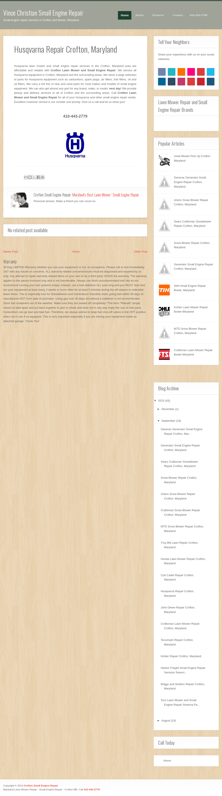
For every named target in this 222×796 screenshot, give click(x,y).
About (139, 15)
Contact (178, 15)
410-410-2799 (198, 15)
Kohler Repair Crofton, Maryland (181, 656)
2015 (161, 400)
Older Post (140, 251)
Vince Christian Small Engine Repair (43, 13)
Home (125, 15)
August (166, 720)
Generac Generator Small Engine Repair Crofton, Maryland (190, 182)
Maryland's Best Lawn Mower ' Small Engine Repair (105, 195)
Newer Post (10, 251)
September (169, 420)
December (168, 409)
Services (158, 15)
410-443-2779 (92, 789)
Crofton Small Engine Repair (41, 785)
